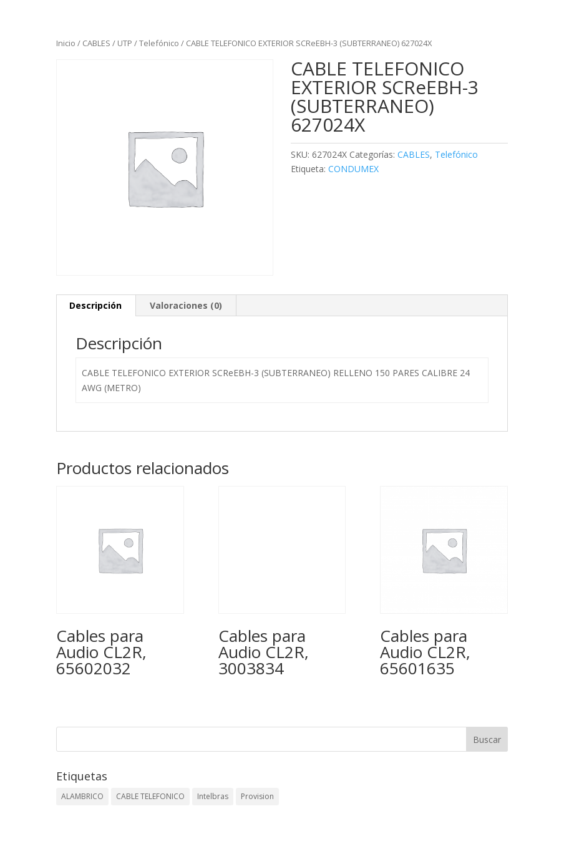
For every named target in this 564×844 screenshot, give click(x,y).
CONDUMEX (353, 169)
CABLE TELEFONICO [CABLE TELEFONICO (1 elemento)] (150, 796)
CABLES (96, 43)
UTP (124, 43)
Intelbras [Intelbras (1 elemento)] (212, 796)
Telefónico (159, 43)
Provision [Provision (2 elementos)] (257, 796)
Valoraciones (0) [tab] (186, 305)
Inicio (65, 43)
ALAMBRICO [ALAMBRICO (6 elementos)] (82, 796)
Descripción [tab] (95, 305)
